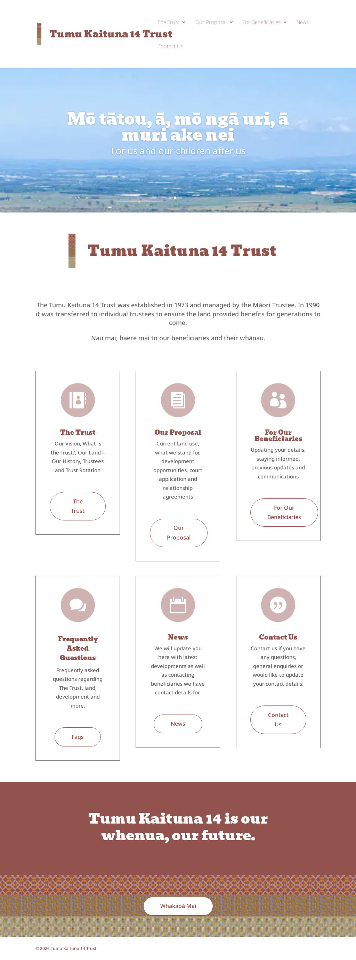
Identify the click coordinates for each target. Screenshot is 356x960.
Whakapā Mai (178, 906)
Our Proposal (211, 22)
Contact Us (170, 47)
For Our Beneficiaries (278, 435)
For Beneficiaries (262, 22)
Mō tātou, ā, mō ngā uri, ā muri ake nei (178, 127)
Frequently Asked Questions (78, 648)
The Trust (168, 22)
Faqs (78, 737)
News (303, 22)
